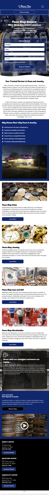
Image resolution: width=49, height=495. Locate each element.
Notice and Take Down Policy (33, 494)
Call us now (27, 117)
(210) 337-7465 (6, 465)
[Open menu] (42, 6)
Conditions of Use (23, 494)
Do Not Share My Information (13, 494)
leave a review (19, 372)
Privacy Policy (3, 494)
